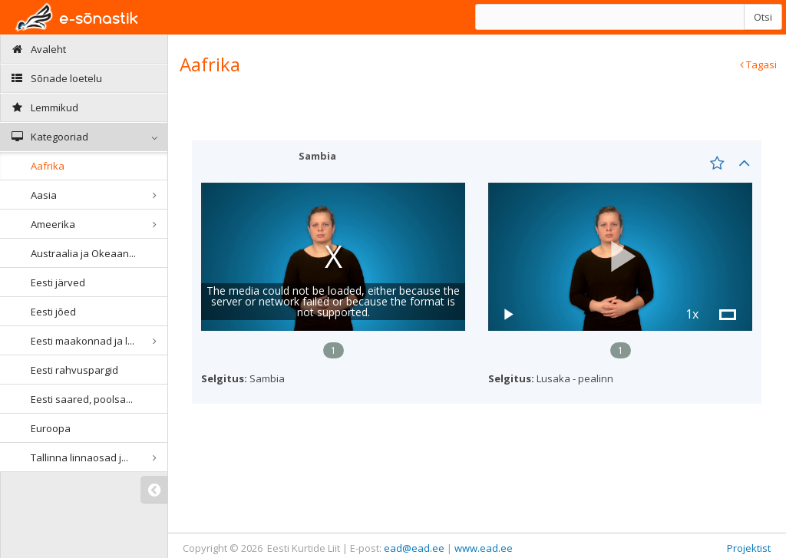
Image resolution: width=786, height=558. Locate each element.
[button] (620, 256)
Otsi (763, 17)
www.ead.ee (483, 548)
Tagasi (758, 64)
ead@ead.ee (414, 548)
